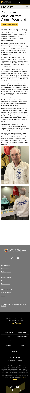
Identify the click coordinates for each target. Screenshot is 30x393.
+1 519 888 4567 (16, 323)
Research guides (5, 265)
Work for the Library (6, 289)
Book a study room (6, 277)
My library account (6, 272)
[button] (22, 2)
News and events (5, 283)
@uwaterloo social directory (15, 360)
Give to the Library (6, 292)
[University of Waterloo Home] (6, 2)
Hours (2, 280)
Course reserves (5, 268)
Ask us (3, 296)
